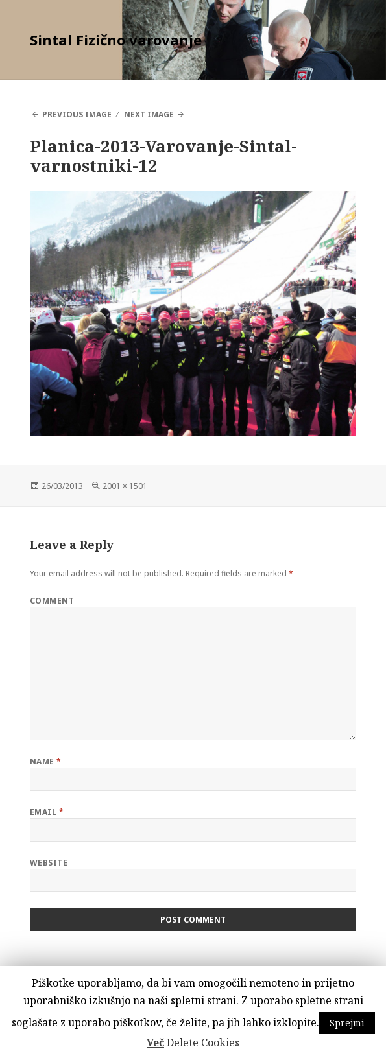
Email (47, 812)
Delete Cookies (203, 1042)
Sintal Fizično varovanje (116, 39)
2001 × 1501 (125, 485)
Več (155, 1042)
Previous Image (77, 114)
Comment (52, 600)
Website (48, 862)
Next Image (149, 114)
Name (46, 761)
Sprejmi (347, 1023)
